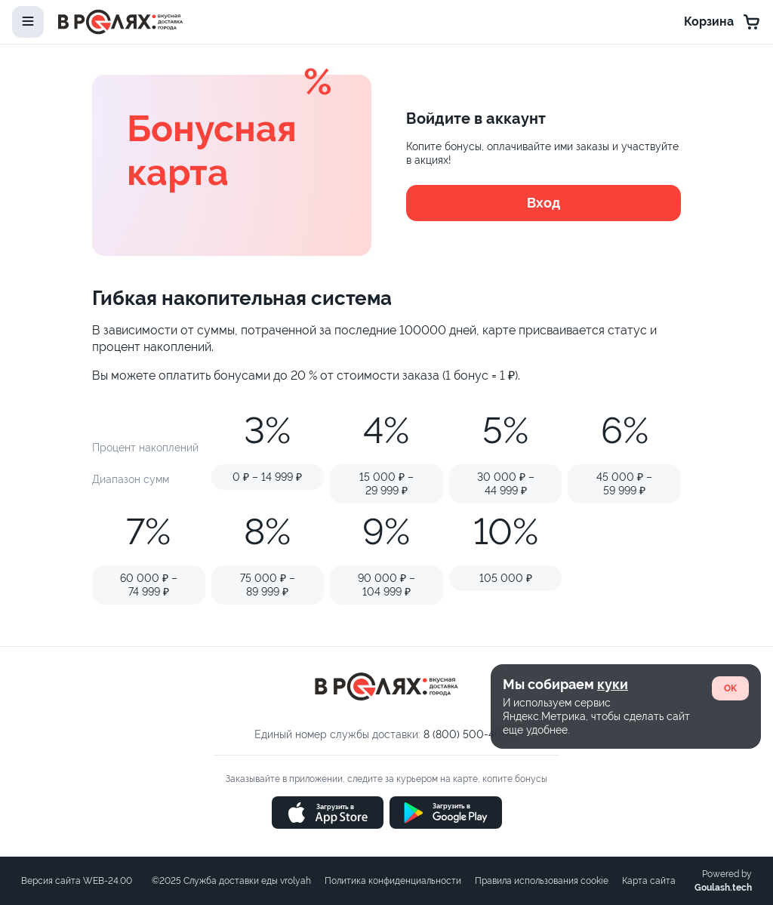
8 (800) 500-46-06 (471, 734)
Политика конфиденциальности (393, 881)
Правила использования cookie (541, 881)
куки (612, 684)
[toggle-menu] (28, 22)
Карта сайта (649, 881)
